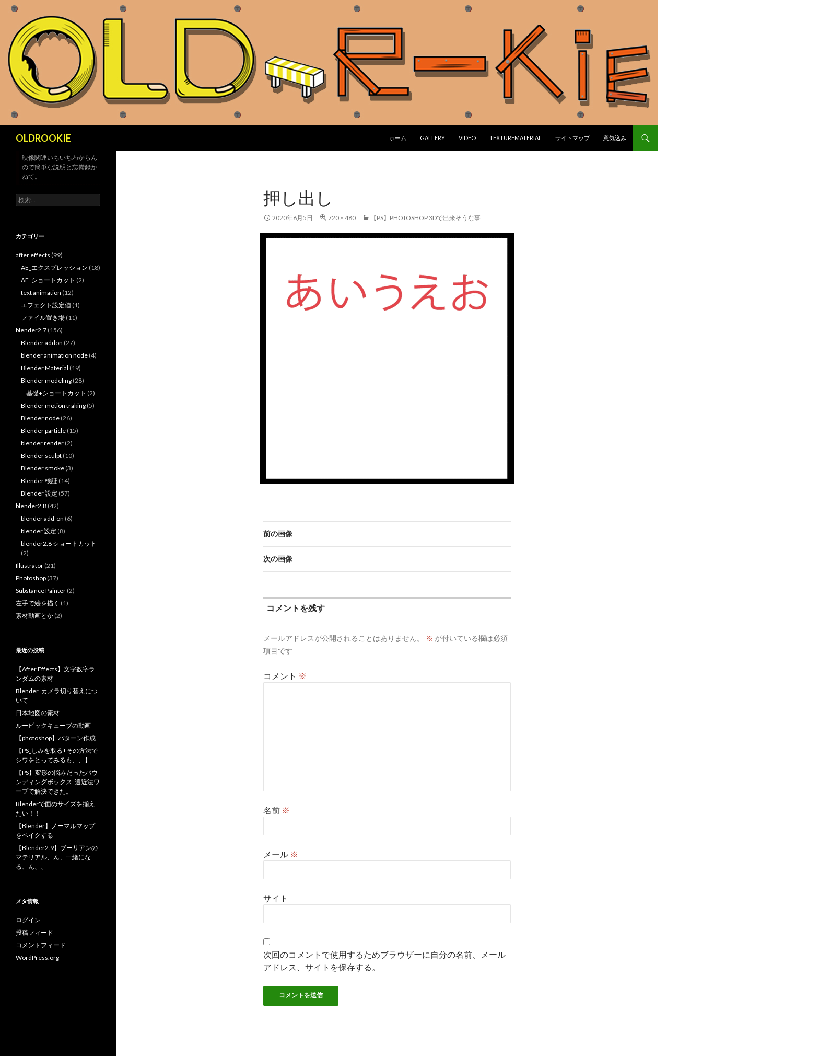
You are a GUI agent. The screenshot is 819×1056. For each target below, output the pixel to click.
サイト (275, 898)
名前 (276, 810)
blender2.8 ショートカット (59, 543)
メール (280, 854)
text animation (41, 292)
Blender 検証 (39, 481)
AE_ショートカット (48, 280)
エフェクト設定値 (46, 305)
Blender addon (42, 343)
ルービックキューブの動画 (53, 725)
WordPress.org (37, 957)
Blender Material (44, 368)
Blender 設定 (39, 493)
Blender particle (43, 430)
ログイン (28, 920)
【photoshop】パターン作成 (56, 738)
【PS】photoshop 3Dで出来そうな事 (425, 218)
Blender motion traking (53, 405)
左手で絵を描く (38, 603)
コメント (285, 676)
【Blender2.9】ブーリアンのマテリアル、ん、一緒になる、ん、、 (57, 857)
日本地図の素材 (38, 713)
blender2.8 (31, 506)
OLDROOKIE (43, 138)
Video (467, 137)
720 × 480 (342, 218)
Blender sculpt (41, 456)
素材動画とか (34, 615)
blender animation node (54, 355)
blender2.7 (31, 330)
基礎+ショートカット (56, 393)
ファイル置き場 (43, 318)
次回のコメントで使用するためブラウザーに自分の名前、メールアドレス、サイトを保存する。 (384, 960)
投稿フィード (34, 932)
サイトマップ (572, 137)
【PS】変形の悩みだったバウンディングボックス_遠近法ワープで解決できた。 (58, 781)
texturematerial (515, 137)
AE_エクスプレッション (54, 267)
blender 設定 (38, 531)
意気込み (614, 137)
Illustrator (29, 565)
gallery (432, 137)
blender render (42, 443)
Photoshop (31, 578)
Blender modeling (46, 380)
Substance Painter (41, 590)
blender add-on (42, 518)
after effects (33, 255)
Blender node (40, 418)
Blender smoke (42, 468)
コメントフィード (41, 945)
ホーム (397, 137)
